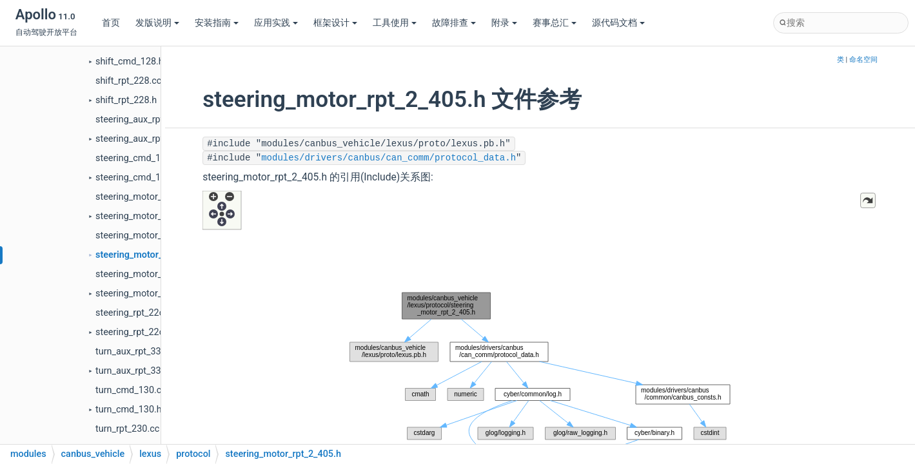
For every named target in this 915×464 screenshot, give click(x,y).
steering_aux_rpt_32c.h (142, 138)
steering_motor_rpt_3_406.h (152, 293)
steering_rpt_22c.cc (135, 312)
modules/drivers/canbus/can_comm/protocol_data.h (388, 158)
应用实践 (276, 22)
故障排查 (454, 22)
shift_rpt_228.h (126, 100)
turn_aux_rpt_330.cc (137, 351)
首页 (111, 22)
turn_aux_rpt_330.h (134, 370)
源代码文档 (618, 22)
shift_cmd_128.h (129, 61)
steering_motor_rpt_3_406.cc (155, 274)
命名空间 (863, 59)
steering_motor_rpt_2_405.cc (155, 235)
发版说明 (157, 22)
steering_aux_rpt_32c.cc (145, 119)
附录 (504, 22)
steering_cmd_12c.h (136, 177)
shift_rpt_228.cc (128, 80)
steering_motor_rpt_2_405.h (153, 254)
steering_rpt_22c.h (133, 332)
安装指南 (217, 22)
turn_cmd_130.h (128, 409)
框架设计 (335, 22)
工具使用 (395, 22)
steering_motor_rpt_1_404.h (152, 216)
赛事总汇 (554, 22)
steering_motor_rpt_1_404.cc (155, 196)
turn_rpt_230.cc (127, 428)
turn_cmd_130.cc (130, 390)
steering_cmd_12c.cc (139, 158)
